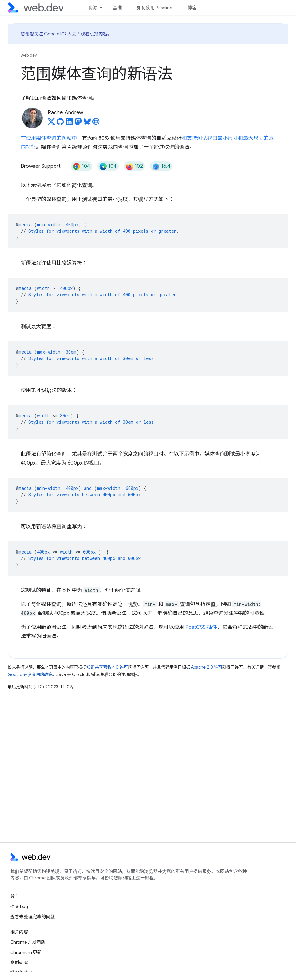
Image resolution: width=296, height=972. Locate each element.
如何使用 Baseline (154, 8)
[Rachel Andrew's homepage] (96, 123)
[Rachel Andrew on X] (51, 123)
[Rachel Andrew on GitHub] (60, 123)
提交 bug (19, 906)
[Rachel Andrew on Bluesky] (87, 123)
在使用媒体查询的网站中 (49, 138)
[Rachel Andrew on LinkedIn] (69, 123)
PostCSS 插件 (201, 627)
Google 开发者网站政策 (30, 674)
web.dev (29, 55)
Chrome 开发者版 (28, 942)
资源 (92, 8)
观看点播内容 (94, 34)
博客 (192, 8)
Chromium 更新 (26, 952)
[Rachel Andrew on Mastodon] (78, 123)
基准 (117, 8)
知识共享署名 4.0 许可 (107, 667)
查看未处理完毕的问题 (32, 916)
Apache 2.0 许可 (206, 667)
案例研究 (19, 962)
